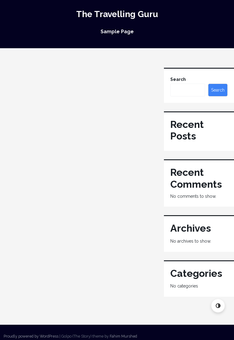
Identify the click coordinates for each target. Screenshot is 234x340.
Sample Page (117, 31)
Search (178, 79)
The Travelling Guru (117, 14)
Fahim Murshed (123, 336)
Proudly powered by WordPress (31, 336)
